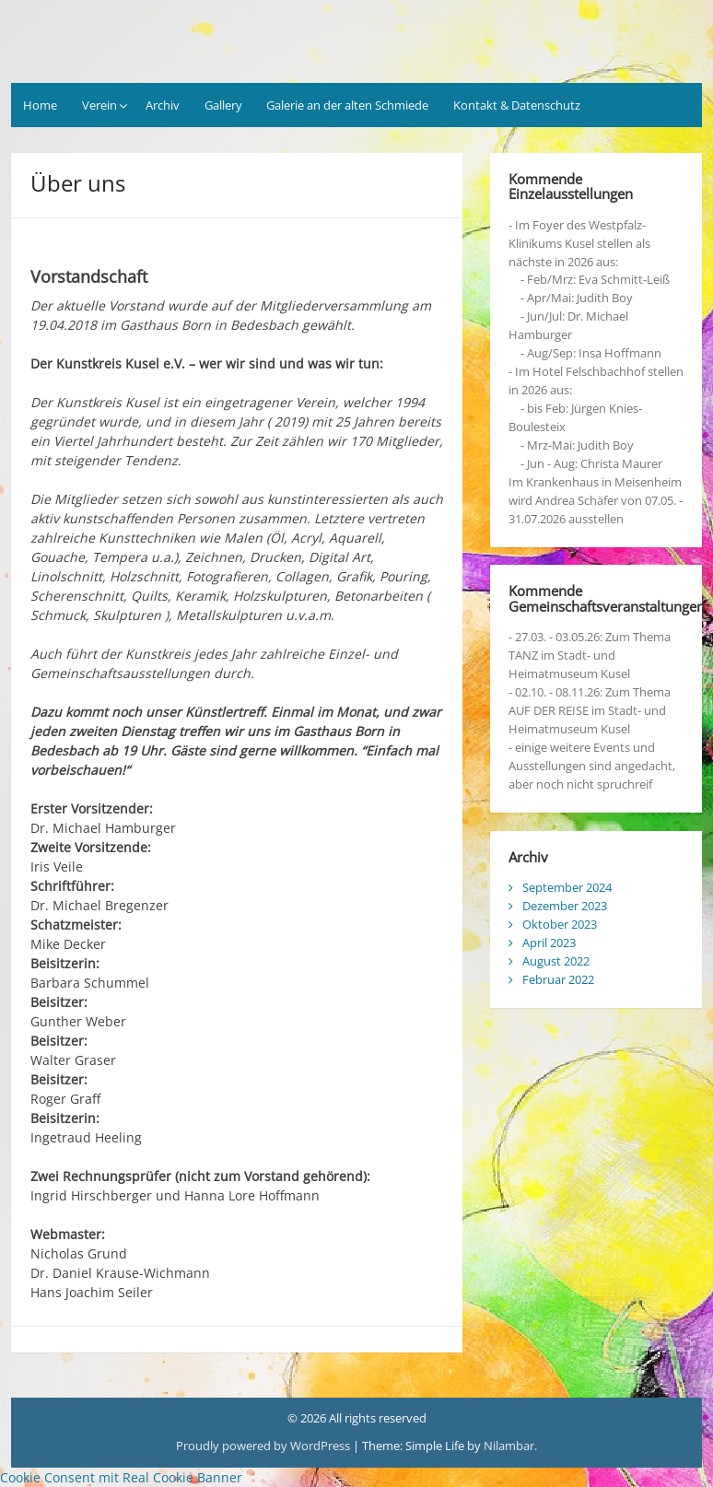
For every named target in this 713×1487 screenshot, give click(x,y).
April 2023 (549, 942)
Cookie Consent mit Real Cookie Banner (121, 1477)
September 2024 (567, 887)
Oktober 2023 (559, 924)
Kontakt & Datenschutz (516, 105)
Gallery (223, 105)
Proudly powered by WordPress (263, 1445)
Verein (99, 105)
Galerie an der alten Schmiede (347, 105)
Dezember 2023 (564, 905)
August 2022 (556, 961)
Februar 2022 (558, 979)
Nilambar (509, 1445)
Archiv (163, 105)
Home (40, 105)
